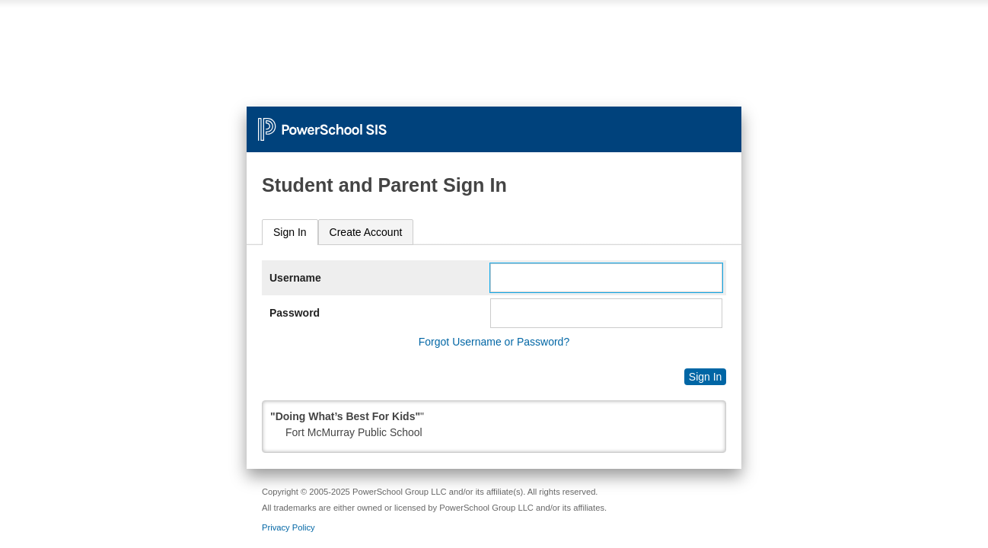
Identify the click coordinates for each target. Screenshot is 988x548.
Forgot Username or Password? (494, 342)
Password (294, 313)
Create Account (366, 232)
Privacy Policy (288, 527)
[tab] (290, 232)
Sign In (290, 232)
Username (295, 278)
